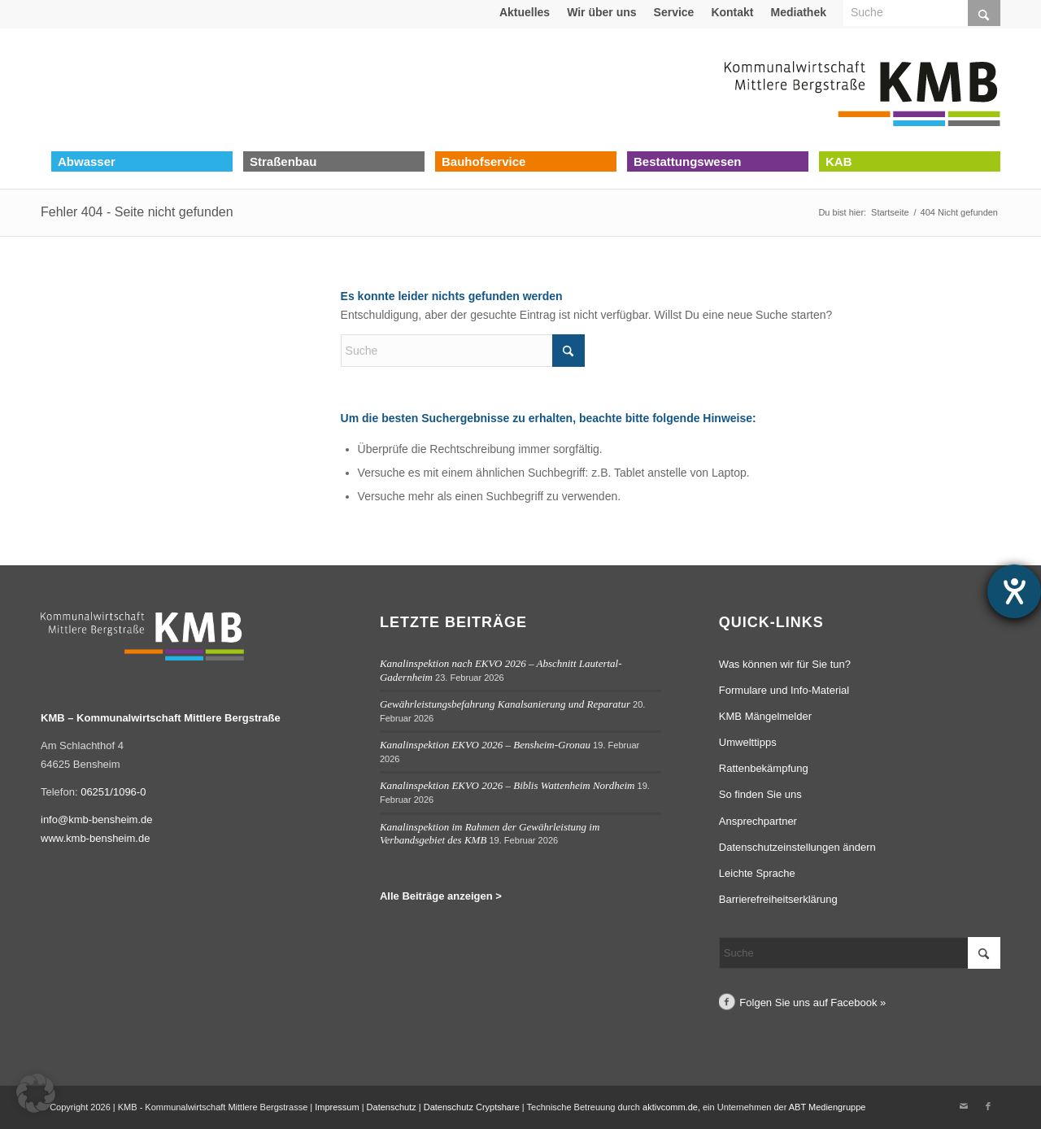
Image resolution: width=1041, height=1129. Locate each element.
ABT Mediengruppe (827, 1107)
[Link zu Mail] (964, 1106)
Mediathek (798, 12)
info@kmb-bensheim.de (96, 819)
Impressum (337, 1107)
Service (674, 12)
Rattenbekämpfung (763, 768)
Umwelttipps (748, 742)
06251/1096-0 (113, 792)
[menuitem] (525, 12)
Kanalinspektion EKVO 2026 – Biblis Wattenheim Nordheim (507, 785)
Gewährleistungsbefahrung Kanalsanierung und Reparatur (505, 704)
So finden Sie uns (760, 794)
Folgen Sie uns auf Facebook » (812, 1002)
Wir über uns (601, 12)
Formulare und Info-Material (784, 690)
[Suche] (463, 350)
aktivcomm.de (670, 1107)
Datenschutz (391, 1107)
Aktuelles (524, 12)
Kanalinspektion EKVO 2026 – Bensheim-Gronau (485, 745)
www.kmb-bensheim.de (95, 838)
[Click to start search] (568, 350)
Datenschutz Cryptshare (473, 1107)
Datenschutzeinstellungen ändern (797, 847)
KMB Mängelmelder (765, 716)
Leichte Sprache (757, 873)
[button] (36, 1093)
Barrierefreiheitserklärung (778, 899)
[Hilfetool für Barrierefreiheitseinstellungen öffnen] (1014, 591)
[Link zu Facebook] (988, 1106)
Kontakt (732, 12)
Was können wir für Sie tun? (785, 664)
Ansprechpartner (758, 821)
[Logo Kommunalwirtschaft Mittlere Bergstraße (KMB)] (862, 89)
